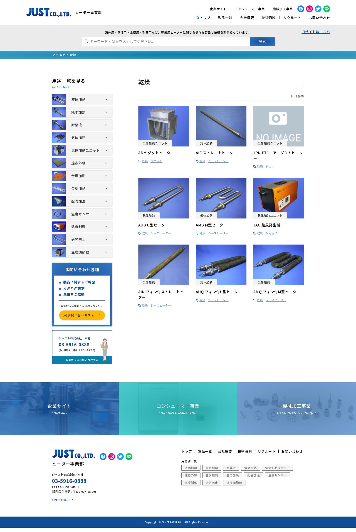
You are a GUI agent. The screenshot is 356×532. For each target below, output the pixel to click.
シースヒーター (218, 160)
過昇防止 (212, 487)
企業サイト (218, 9)
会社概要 (247, 17)
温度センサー (277, 479)
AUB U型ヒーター (153, 225)
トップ (203, 17)
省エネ (270, 166)
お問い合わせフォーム (82, 315)
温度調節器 (234, 487)
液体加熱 (191, 472)
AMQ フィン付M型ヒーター (276, 291)
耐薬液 (231, 472)
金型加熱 (233, 479)
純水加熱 (212, 472)
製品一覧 (225, 17)
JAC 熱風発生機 (266, 225)
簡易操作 (271, 233)
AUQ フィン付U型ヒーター (219, 291)
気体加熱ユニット (277, 472)
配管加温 (253, 479)
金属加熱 (212, 479)
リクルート (292, 17)
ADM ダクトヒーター (156, 152)
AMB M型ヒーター (211, 225)
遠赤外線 (191, 479)
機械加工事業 (283, 9)
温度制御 (191, 487)
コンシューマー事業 (250, 9)
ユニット (156, 160)
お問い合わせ (319, 17)
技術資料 (269, 17)
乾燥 (145, 160)
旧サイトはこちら (316, 31)
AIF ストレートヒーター (216, 152)
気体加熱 (250, 472)
